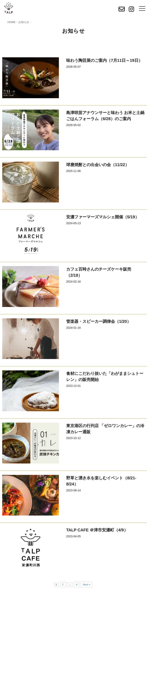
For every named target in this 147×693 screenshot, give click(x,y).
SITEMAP (83, 611)
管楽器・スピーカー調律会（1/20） (98, 321)
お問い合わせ (73, 631)
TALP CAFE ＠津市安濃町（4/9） (97, 530)
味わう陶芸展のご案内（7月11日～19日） (104, 60)
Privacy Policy (88, 688)
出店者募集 (10, 611)
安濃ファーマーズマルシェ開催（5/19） (102, 217)
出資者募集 (84, 601)
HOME (7, 601)
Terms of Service (112, 688)
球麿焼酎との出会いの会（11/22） (97, 164)
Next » (86, 584)
